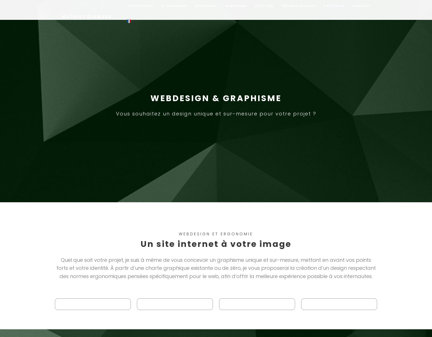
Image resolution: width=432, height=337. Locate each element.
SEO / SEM (264, 10)
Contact (362, 10)
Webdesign (236, 10)
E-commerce (174, 10)
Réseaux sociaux (298, 10)
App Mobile (206, 10)
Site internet (140, 10)
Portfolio (333, 10)
